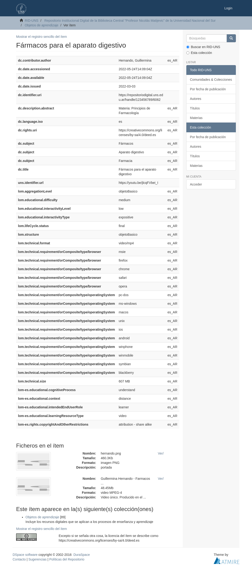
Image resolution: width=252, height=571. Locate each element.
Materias (196, 118)
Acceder (196, 184)
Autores (195, 99)
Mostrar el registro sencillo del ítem (41, 37)
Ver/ (161, 453)
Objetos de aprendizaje (41, 25)
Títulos (195, 108)
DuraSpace (81, 555)
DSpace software (25, 555)
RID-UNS (31, 20)
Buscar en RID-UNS (203, 47)
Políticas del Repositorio (66, 559)
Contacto (19, 559)
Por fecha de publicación (208, 89)
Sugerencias (37, 559)
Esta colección (199, 53)
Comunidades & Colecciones (211, 79)
